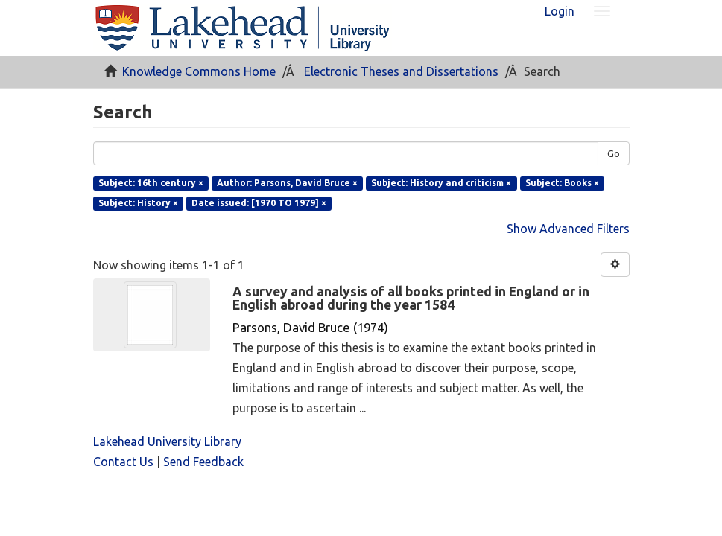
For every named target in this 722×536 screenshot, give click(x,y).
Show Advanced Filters (568, 228)
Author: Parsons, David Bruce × (287, 183)
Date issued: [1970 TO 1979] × (258, 203)
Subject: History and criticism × (441, 183)
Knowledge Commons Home (199, 71)
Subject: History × (138, 203)
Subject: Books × (562, 183)
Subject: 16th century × (150, 183)
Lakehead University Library (167, 441)
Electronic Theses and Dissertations (401, 71)
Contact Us (123, 461)
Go (613, 153)
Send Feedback (203, 461)
